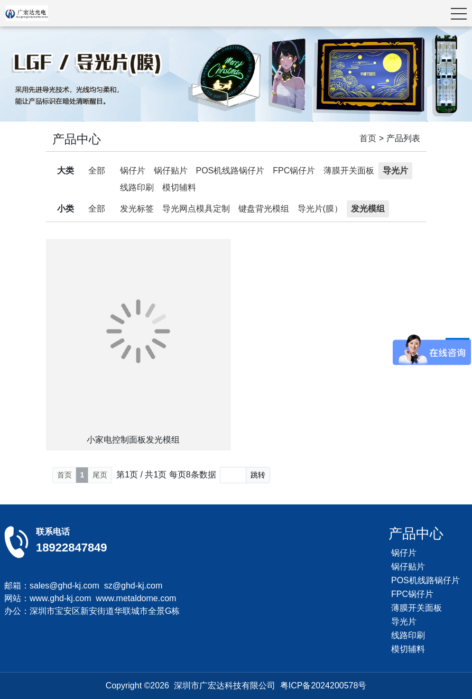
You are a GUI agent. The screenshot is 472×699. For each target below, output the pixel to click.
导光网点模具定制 (196, 208)
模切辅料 (179, 187)
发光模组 (368, 208)
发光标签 (137, 208)
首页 (367, 138)
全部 (96, 170)
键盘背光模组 (263, 208)
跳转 (258, 475)
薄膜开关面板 (348, 170)
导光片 (395, 170)
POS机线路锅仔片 (230, 170)
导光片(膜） (320, 208)
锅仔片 (132, 170)
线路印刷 (137, 187)
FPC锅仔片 (294, 170)
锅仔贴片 (171, 170)
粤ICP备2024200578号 (323, 685)
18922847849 (71, 547)
